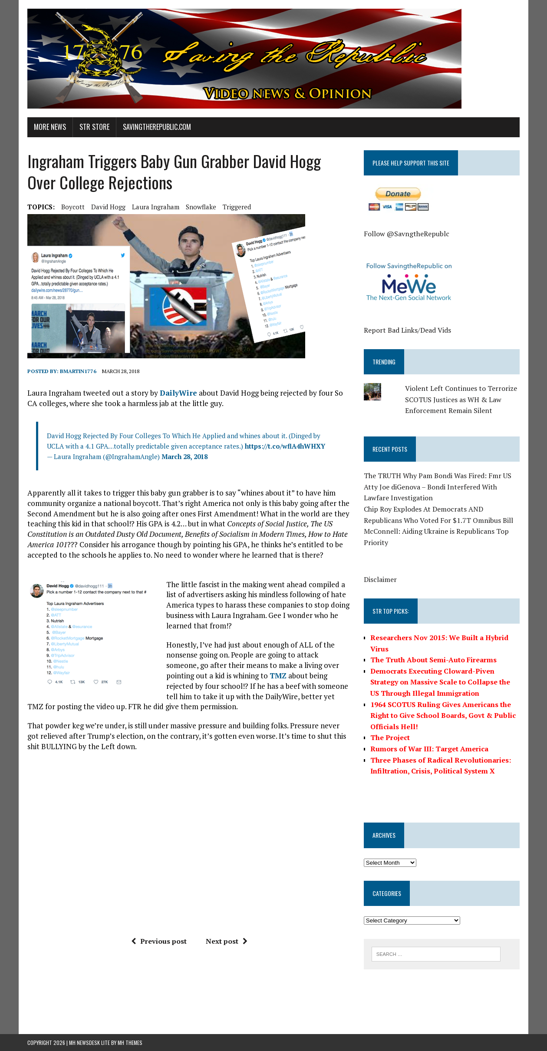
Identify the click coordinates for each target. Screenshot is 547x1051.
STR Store (94, 127)
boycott (73, 206)
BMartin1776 (78, 371)
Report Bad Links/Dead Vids (407, 330)
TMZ (278, 676)
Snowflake (201, 206)
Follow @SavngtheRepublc (406, 233)
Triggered (237, 206)
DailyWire (178, 393)
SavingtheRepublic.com (157, 127)
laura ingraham (155, 206)
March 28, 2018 (184, 456)
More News (50, 127)
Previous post (159, 941)
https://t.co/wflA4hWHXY (285, 446)
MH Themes (130, 1042)
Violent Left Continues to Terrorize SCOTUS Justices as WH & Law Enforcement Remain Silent (461, 399)
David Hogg (108, 206)
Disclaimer (380, 579)
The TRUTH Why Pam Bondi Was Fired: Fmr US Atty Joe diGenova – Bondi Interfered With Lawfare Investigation (437, 486)
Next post (226, 941)
